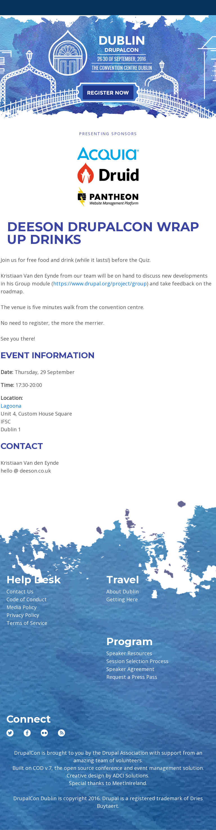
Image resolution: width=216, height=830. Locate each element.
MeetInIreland (129, 783)
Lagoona (11, 405)
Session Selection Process (137, 661)
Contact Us (19, 591)
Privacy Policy (22, 615)
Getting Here (122, 599)
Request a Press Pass (131, 676)
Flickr (44, 732)
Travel (122, 579)
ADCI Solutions (130, 775)
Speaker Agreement (130, 669)
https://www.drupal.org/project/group (100, 283)
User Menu (204, 6)
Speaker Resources (129, 653)
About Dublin (122, 591)
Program (129, 641)
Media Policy (21, 607)
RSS (61, 732)
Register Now (108, 92)
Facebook (27, 732)
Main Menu (11, 6)
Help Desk (33, 579)
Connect (28, 719)
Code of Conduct (26, 599)
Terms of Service (26, 623)
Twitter (10, 732)
